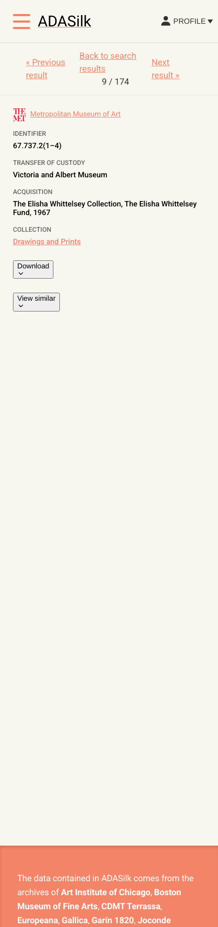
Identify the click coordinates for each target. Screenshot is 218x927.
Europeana (37, 920)
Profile (186, 21)
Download (33, 269)
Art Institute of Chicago (106, 892)
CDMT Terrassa (130, 906)
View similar (36, 301)
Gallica (74, 920)
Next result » (165, 68)
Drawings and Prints (47, 242)
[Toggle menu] (21, 21)
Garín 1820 (113, 920)
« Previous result (45, 68)
